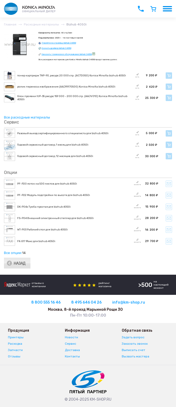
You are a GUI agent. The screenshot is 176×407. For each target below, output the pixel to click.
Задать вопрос (133, 337)
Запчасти (15, 350)
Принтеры (16, 337)
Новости (71, 337)
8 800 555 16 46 (46, 302)
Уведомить (169, 184)
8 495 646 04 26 (86, 302)
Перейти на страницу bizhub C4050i (59, 43)
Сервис (70, 343)
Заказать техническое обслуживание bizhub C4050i (67, 54)
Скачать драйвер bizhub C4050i (56, 48)
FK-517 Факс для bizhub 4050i (36, 241)
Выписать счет (133, 350)
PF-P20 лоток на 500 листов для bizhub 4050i (47, 183)
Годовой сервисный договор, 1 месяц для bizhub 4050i (52, 144)
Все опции (12, 253)
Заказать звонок (135, 343)
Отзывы (14, 356)
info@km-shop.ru (128, 302)
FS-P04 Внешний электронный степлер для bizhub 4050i (55, 218)
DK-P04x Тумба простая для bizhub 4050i (44, 206)
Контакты (72, 356)
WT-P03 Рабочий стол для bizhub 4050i (42, 229)
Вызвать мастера (135, 356)
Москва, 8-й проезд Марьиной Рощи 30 (85, 309)
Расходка (15, 343)
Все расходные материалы (27, 117)
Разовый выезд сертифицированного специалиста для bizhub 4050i (63, 133)
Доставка (72, 350)
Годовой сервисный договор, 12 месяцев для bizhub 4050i (55, 156)
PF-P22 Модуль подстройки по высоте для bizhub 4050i (53, 195)
